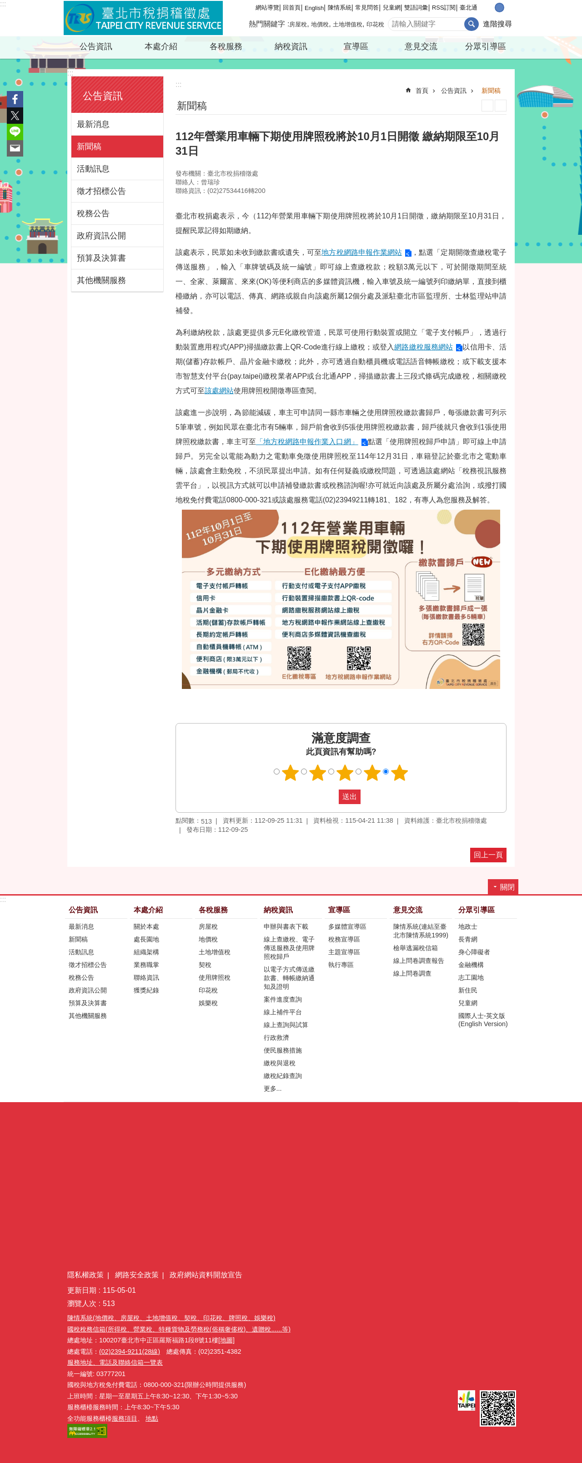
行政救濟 (276, 1037)
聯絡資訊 (146, 977)
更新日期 (81, 1290)
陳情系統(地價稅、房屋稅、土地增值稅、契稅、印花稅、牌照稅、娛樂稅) (171, 1317)
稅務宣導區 (344, 939)
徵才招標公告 (101, 191)
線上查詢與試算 (286, 1024)
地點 (152, 1418)
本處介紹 (161, 46)
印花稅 (375, 24)
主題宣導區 (344, 952)
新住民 (467, 990)
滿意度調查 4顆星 (372, 772)
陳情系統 (339, 7)
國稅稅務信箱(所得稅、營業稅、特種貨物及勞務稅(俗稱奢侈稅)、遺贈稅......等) (179, 1329)
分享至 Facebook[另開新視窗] (15, 99)
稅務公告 (93, 213)
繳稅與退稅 (280, 1063)
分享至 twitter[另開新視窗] (15, 115)
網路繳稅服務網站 (423, 347)
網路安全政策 (137, 1275)
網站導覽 (267, 7)
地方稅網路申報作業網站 (361, 252)
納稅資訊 (291, 46)
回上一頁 (488, 855)
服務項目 (124, 1418)
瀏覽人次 (81, 1303)
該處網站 (219, 391)
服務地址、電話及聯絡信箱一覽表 (115, 1362)
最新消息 (93, 124)
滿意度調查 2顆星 (317, 772)
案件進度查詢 (283, 999)
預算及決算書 (101, 258)
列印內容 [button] (487, 105)
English (314, 8)
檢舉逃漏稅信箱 (415, 948)
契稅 (205, 964)
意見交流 (421, 46)
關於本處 (146, 926)
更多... (273, 1088)
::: (3, 4)
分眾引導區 (485, 46)
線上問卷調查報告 (418, 960)
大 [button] (509, 7)
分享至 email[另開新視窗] (15, 148)
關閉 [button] (507, 887)
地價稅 (320, 24)
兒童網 (392, 7)
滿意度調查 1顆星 (290, 772)
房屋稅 (298, 24)
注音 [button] (501, 105)
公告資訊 (96, 46)
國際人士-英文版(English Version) (483, 1020)
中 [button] (499, 7)
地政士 (467, 926)
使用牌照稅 (215, 977)
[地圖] (226, 1340)
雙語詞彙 (416, 7)
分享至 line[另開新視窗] (15, 132)
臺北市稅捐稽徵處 (143, 18)
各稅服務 (226, 46)
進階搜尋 (497, 24)
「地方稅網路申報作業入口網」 (307, 441)
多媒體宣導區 (347, 926)
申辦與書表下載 (286, 926)
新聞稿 (89, 146)
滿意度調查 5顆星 (399, 772)
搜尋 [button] (471, 24)
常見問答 (367, 7)
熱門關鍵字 (267, 24)
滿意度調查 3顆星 (345, 772)
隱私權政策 (85, 1275)
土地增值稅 (347, 24)
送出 (330, 796)
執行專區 (341, 964)
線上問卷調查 (412, 973)
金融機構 (471, 964)
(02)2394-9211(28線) (129, 1351)
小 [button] (490, 7)
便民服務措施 (283, 1050)
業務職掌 (146, 964)
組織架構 (146, 952)
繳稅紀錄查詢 (283, 1075)
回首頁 (292, 7)
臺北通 (468, 7)
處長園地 (146, 939)
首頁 (422, 90)
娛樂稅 (208, 1003)
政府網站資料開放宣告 (206, 1275)
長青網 (467, 939)
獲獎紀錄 (146, 990)
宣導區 (356, 46)
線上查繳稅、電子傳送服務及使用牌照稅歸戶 (289, 948)
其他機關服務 (101, 280)
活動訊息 (93, 168)
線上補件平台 (283, 1012)
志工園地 (471, 977)
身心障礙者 (474, 952)
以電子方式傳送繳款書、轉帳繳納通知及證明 (289, 978)
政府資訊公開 (101, 235)
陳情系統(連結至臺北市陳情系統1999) (420, 931)
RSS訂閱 (444, 7)
